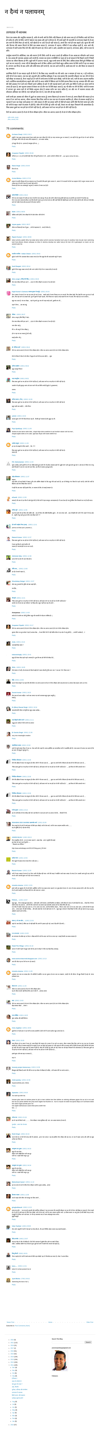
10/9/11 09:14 (26, 266)
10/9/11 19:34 (32, 707)
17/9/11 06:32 (25, 1279)
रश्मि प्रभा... (15, 569)
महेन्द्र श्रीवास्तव (16, 476)
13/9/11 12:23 (27, 1207)
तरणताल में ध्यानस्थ (17, 1392)
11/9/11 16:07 (23, 900)
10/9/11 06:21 (27, 134)
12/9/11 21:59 (35, 1067)
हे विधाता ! (14, 1378)
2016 (12, 1351)
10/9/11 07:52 (26, 178)
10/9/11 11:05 (27, 428)
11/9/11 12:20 (26, 870)
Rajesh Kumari (17, 237)
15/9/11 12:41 (22, 1266)
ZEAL (14, 667)
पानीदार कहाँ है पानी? (17, 1398)
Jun (13, 1407)
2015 (12, 1354)
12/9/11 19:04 (26, 1028)
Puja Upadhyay (17, 428)
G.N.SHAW (15, 933)
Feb (13, 1418)
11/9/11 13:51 (28, 885)
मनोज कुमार (15, 810)
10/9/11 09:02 (36, 254)
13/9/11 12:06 (24, 1195)
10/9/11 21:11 (29, 720)
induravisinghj (17, 654)
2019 (12, 1345)
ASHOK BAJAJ (17, 837)
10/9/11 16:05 (20, 667)
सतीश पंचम (15, 858)
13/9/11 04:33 (26, 1149)
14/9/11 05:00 (26, 1226)
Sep (13, 1376)
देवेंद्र (13, 680)
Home (50, 1322)
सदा (13, 1000)
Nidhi (13, 212)
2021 (12, 1342)
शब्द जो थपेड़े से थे (16, 1381)
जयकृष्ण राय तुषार (17, 1149)
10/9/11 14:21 (20, 598)
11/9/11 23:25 (24, 933)
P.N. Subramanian (18, 462)
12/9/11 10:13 (42, 959)
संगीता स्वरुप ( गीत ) (17, 399)
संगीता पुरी (15, 510)
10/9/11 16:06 (19, 680)
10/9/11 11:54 (29, 462)
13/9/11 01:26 (22, 1117)
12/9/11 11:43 (22, 986)
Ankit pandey (16, 1080)
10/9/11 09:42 (24, 366)
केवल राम (14, 986)
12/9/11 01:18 (29, 946)
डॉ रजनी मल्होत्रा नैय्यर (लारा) (20, 524)
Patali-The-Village (18, 946)
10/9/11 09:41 (25, 347)
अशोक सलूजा (15, 443)
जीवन (9, 119)
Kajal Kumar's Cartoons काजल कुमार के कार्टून (26, 292)
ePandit (14, 497)
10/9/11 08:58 (27, 237)
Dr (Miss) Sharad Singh (20, 707)
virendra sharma (17, 885)
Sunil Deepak (16, 266)
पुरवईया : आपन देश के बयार (19, 1124)
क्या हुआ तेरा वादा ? (17, 1384)
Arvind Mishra (16, 178)
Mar (13, 1415)
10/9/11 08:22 (23, 195)
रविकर (14, 314)
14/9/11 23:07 (23, 1239)
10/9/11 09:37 (20, 314)
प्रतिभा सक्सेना (15, 366)
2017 (12, 1348)
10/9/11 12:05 (22, 497)
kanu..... (14, 1266)
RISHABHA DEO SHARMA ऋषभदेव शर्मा (24, 822)
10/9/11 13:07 (29, 581)
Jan (13, 1421)
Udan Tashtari (16, 1226)
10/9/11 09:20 (34, 279)
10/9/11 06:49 (25, 166)
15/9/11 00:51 (23, 1253)
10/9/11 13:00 (23, 569)
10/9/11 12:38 (27, 556)
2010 (12, 1425)
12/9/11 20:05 (19, 1040)
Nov (13, 1370)
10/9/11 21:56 (28, 732)
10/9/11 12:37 (27, 537)
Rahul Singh (16, 166)
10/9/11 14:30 (25, 612)
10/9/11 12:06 (23, 510)
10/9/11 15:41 (26, 654)
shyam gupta (16, 224)
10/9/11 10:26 (28, 399)
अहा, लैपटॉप (15, 1387)
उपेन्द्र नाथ (14, 1117)
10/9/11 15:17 (29, 625)
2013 (12, 1359)
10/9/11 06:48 (29, 153)
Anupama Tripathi (18, 153)
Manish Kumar (17, 870)
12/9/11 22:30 (26, 1080)
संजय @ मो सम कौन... (18, 920)
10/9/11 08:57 (25, 224)
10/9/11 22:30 (26, 760)
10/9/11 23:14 (23, 810)
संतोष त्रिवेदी (15, 195)
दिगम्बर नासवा (15, 1195)
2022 (12, 1340)
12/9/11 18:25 (23, 1015)
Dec (13, 1367)
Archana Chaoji (17, 134)
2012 (12, 1362)
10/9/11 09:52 (24, 378)
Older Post (89, 1322)
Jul (13, 1404)
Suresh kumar (16, 692)
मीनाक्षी (14, 598)
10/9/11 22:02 (26, 745)
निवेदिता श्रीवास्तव (16, 760)
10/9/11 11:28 (24, 443)
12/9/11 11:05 (28, 971)
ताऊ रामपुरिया (15, 378)
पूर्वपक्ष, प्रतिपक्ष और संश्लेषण (19, 1389)
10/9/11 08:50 (20, 212)
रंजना (13, 1040)
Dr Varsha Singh (17, 732)
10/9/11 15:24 (20, 642)
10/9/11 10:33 (21, 416)
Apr (13, 1413)
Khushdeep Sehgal (18, 581)
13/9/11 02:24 (25, 1134)
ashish (14, 416)
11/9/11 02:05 (42, 822)
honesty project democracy (21, 1067)
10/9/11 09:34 (45, 292)
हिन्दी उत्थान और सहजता (18, 1395)
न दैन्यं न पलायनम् (24, 11)
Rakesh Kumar (17, 537)
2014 (12, 1357)
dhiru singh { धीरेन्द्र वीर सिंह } (20, 279)
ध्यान (17, 119)
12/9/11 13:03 (19, 1000)
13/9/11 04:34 (26, 1165)
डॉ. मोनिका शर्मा (16, 347)
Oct (13, 1373)
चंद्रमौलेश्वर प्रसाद (16, 745)
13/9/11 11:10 (29, 1182)
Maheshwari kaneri (18, 1182)
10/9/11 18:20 (26, 692)
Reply (14, 146)
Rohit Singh (16, 1134)
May (13, 1410)
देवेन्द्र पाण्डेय (15, 1239)
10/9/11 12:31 (32, 524)
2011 (12, 1365)
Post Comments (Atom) (22, 1326)
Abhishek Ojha (17, 556)
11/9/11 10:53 (23, 858)
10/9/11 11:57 (24, 476)
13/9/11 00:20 (23, 1092)
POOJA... (15, 900)
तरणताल (13, 119)
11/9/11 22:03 (29, 920)
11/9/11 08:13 (27, 837)
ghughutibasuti (17, 1207)
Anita (13, 642)
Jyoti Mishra (16, 1279)
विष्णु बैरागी (15, 1253)
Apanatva (15, 1092)
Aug (13, 1401)
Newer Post (10, 1322)
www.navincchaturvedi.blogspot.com (24, 959)
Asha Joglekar (17, 1028)
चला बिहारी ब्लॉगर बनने (18, 720)
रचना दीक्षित (15, 1015)
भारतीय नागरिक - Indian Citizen (21, 254)
